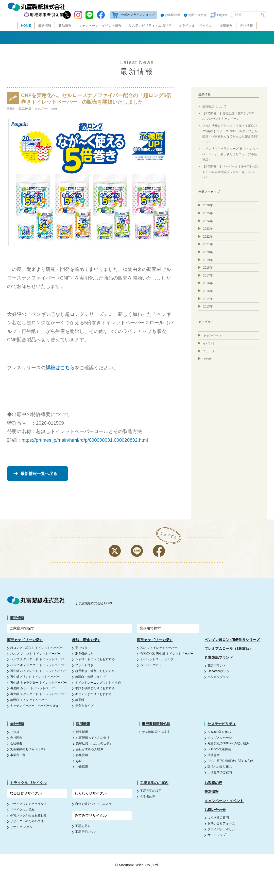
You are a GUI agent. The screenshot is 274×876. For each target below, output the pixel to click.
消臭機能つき (84, 653)
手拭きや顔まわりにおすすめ (95, 688)
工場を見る (82, 826)
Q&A (79, 761)
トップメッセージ (220, 738)
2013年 (208, 306)
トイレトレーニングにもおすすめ (98, 682)
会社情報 (246, 25)
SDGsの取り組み (219, 732)
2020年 (208, 252)
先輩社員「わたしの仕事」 (94, 743)
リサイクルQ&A (21, 827)
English (222, 15)
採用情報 (226, 25)
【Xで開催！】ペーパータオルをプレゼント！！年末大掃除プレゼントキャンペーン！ (230, 172)
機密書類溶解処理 (156, 724)
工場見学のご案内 (220, 772)
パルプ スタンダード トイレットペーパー (38, 659)
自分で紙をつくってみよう (93, 804)
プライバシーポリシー (223, 829)
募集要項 (82, 755)
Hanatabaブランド (220, 671)
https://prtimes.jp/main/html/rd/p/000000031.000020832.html (85, 440)
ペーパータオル (150, 665)
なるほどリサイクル (26, 793)
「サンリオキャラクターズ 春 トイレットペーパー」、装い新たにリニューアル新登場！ (230, 154)
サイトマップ (217, 835)
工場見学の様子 (150, 791)
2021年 (208, 244)
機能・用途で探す (86, 640)
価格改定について (214, 106)
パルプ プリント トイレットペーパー (35, 653)
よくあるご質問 (218, 817)
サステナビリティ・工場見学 (150, 25)
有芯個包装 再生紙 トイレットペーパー (167, 653)
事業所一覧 (17, 755)
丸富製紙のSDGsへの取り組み (228, 743)
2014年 (208, 299)
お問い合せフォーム (221, 823)
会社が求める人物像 (89, 749)
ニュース (209, 351)
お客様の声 (172, 15)
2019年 (208, 260)
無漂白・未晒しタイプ (90, 677)
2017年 (208, 275)
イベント (209, 343)
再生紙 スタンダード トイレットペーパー (38, 694)
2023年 (208, 228)
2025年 (208, 213)
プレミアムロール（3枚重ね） (228, 649)
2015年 (208, 291)
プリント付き (84, 665)
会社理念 (16, 738)
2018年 (208, 267)
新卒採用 (82, 732)
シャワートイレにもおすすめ (95, 659)
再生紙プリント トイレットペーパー (35, 677)
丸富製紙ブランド (218, 657)
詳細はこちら (60, 367)
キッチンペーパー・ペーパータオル (34, 706)
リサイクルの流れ (22, 809)
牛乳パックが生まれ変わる (28, 815)
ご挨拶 (14, 732)
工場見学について (87, 832)
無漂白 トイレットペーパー (28, 700)
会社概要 (16, 743)
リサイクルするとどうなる (28, 804)
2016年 (208, 283)
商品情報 (65, 25)
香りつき (81, 648)
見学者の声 (147, 796)
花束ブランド (217, 665)
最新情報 (44, 25)
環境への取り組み (220, 767)
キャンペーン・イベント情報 (100, 25)
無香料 (79, 700)
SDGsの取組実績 (219, 749)
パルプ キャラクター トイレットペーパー (38, 665)
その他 (207, 359)
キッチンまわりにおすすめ (93, 694)
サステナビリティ (222, 724)
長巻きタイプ (84, 706)
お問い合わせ (197, 15)
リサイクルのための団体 (27, 821)
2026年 (208, 205)
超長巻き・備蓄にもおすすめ (95, 671)
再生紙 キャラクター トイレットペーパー (38, 682)
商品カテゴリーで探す (25, 640)
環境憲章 (214, 755)
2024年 (208, 221)
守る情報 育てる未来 (156, 732)
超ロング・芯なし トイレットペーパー (36, 648)
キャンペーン (212, 335)
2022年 (208, 236)
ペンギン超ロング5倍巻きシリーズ (232, 640)
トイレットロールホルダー (158, 659)
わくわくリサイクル (91, 793)
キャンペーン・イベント (224, 801)
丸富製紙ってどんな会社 (92, 738)
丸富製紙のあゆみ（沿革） (28, 749)
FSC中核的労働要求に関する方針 (230, 761)
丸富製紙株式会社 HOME (96, 603)
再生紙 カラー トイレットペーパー (34, 688)
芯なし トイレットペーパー (158, 648)
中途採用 (82, 767)
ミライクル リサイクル (196, 25)
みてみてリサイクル (91, 815)
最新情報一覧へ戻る (39, 473)
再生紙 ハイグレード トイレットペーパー (38, 671)
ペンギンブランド (220, 677)
